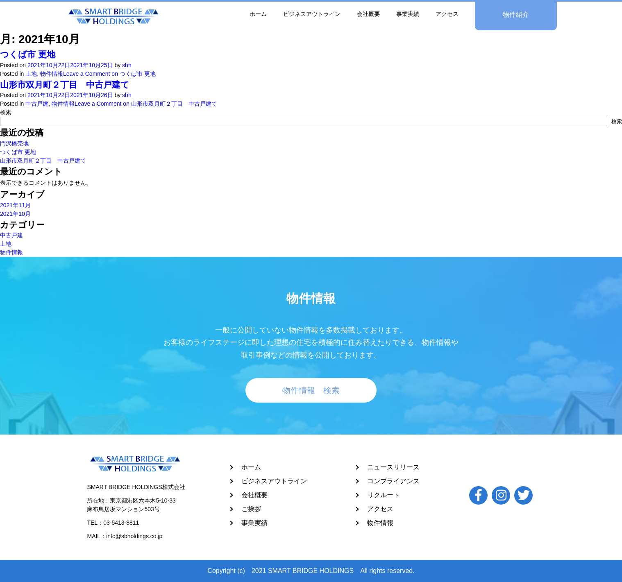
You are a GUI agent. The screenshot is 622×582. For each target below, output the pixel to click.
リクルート (383, 494)
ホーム (251, 467)
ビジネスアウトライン (274, 481)
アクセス (380, 508)
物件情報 (380, 522)
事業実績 (254, 522)
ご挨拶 (251, 508)
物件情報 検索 (311, 390)
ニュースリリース (393, 467)
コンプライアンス (393, 481)
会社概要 (254, 494)
